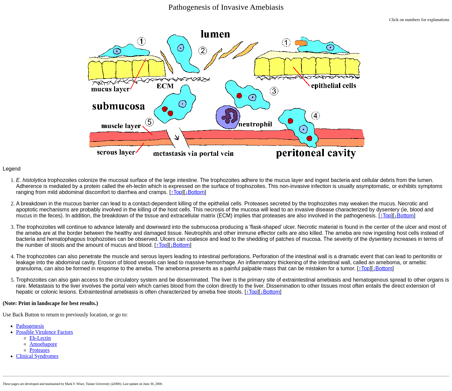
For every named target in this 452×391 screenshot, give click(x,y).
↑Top (176, 192)
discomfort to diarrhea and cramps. (126, 192)
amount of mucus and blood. (119, 245)
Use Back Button (21, 314)
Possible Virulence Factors (44, 332)
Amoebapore (43, 344)
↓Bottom (195, 192)
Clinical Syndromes (37, 356)
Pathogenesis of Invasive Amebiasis (226, 7)
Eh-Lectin (40, 338)
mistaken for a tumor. (330, 268)
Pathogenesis (30, 326)
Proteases (39, 350)
